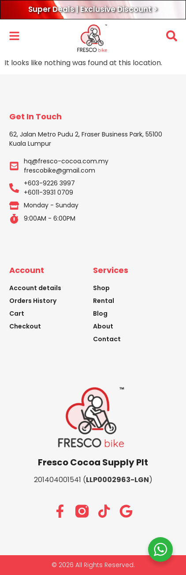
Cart (16, 313)
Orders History (32, 300)
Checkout (25, 326)
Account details (35, 288)
